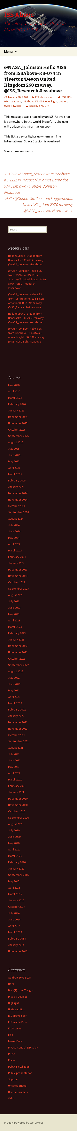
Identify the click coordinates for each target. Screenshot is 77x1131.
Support (13, 1079)
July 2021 (14, 754)
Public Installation (19, 1066)
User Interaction (18, 1092)
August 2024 (15, 518)
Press (11, 1060)
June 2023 (14, 608)
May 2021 (14, 767)
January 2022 (16, 716)
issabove (15, 101)
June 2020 (14, 837)
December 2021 (18, 722)
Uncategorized (17, 1085)
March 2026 (15, 398)
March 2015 (15, 894)
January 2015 (16, 900)
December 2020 (18, 798)
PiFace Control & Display (23, 1047)
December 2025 (18, 417)
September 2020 (18, 817)
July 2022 (14, 678)
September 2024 (18, 512)
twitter (17, 106)
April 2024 (14, 544)
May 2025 (14, 461)
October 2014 (16, 907)
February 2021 (17, 786)
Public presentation (20, 1073)
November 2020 (18, 805)
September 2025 (18, 436)
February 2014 (17, 938)
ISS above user (44, 97)
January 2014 (16, 945)
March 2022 (15, 703)
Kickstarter (15, 1028)
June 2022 (14, 684)
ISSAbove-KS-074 (33, 101)
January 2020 (16, 868)
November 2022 (18, 652)
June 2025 (14, 455)
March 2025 (15, 474)
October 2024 (16, 506)
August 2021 (15, 747)
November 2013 (18, 951)
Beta (11, 984)
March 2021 (15, 779)
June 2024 (14, 531)
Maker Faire (15, 1041)
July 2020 (14, 830)
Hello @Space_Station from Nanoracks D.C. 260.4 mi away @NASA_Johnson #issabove (26, 260)
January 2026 (16, 410)
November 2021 (18, 728)
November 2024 (18, 499)
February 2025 (17, 480)
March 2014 (15, 932)
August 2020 (15, 824)
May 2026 (14, 385)
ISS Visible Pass (17, 1022)
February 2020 (17, 862)
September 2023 (18, 588)
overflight (51, 101)
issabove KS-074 (39, 106)
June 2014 (14, 919)
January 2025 (16, 487)
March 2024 (15, 550)
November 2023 (18, 576)
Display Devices (18, 996)
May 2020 (14, 843)
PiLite (11, 1054)
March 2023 (15, 627)
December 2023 (18, 569)
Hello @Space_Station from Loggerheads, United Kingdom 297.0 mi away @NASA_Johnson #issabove (39, 204)
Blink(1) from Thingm (20, 990)
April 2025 (14, 468)
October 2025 (16, 429)
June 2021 (14, 760)
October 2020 (16, 811)
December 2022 (18, 646)
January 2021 (16, 792)
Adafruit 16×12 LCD (19, 977)
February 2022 (17, 709)
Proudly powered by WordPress (24, 1122)
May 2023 (14, 614)
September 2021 (18, 741)
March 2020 (15, 856)
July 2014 (14, 913)
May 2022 (14, 690)
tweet (7, 106)
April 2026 (14, 391)
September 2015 (18, 875)
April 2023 (14, 620)
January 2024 (16, 563)
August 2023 (15, 595)
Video (11, 1098)
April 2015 (14, 887)
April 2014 (14, 926)
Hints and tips (16, 1009)
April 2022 (14, 697)
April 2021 (14, 773)
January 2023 (16, 639)
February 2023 (17, 633)
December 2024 (18, 493)
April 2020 (14, 849)
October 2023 (16, 582)
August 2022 (15, 671)
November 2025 (18, 423)
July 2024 (14, 525)
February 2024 (17, 557)
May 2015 (14, 881)
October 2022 (16, 658)
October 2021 (16, 735)
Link (10, 1035)
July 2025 (14, 448)
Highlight (13, 1003)
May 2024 (14, 538)
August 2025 (15, 442)
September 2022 (18, 665)
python (63, 101)
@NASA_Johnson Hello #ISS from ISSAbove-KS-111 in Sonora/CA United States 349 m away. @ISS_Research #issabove (27, 279)
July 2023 (14, 601)
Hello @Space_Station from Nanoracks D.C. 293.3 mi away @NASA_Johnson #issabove (26, 318)
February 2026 (17, 404)
